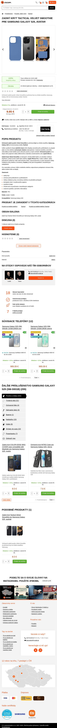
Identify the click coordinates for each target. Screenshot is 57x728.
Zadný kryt (52, 256)
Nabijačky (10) (9, 419)
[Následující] (54, 49)
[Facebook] (35, 650)
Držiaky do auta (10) (11, 429)
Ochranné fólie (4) (10, 405)
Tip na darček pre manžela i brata (8, 649)
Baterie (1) (8, 415)
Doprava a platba (8, 609)
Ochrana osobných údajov (10, 622)
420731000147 (40, 271)
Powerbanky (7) (10, 434)
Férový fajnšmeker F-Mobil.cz (39, 607)
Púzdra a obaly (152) (11, 396)
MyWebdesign (6, 727)
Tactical (30, 13)
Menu (52, 2)
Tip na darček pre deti (9, 635)
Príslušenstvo (9, 13)
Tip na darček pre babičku (8, 638)
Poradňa (33, 623)
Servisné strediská (8, 616)
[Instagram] (40, 650)
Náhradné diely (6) (11, 410)
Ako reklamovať (7, 618)
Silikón (53, 259)
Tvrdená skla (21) (10, 400)
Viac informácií (6, 100)
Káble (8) (7, 424)
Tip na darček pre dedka (10, 642)
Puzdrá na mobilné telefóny (9, 206)
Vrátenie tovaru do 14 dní (10, 620)
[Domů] (2, 14)
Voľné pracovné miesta (38, 611)
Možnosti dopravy (49, 105)
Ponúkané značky (36, 609)
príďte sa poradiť (17, 312)
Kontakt (5, 607)
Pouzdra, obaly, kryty (20, 13)
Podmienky (39, 80)
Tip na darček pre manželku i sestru (8, 645)
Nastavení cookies (36, 614)
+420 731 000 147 (26, 129)
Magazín (33, 626)
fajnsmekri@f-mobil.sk (36, 273)
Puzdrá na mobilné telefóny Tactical (39, 206)
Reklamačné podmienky (10, 614)
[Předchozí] (3, 49)
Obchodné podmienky (9, 611)
